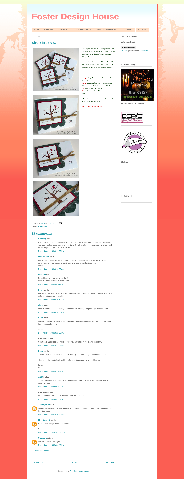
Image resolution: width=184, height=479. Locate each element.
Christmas (42, 226)
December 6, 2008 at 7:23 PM (50, 371)
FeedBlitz (144, 51)
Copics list (142, 30)
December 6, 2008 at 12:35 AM (51, 269)
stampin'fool (43, 257)
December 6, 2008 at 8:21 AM (50, 284)
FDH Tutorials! (127, 30)
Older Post (109, 462)
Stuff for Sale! (63, 30)
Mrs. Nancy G (44, 420)
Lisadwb (42, 274)
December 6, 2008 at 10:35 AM (51, 312)
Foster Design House (75, 16)
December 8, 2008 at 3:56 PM (50, 399)
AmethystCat (44, 405)
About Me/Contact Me (82, 30)
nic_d (40, 305)
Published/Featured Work (106, 30)
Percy (40, 290)
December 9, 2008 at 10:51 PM (51, 414)
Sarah (40, 318)
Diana (40, 351)
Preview (124, 51)
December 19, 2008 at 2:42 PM (51, 445)
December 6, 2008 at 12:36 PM (51, 333)
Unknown (42, 438)
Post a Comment (42, 451)
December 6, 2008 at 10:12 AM (51, 300)
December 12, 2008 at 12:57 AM (51, 432)
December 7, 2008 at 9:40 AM (50, 386)
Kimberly (42, 239)
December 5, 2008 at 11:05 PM (51, 251)
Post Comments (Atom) (79, 471)
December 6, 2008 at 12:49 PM (51, 345)
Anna (40, 377)
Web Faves (48, 30)
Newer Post (39, 462)
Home (36, 30)
